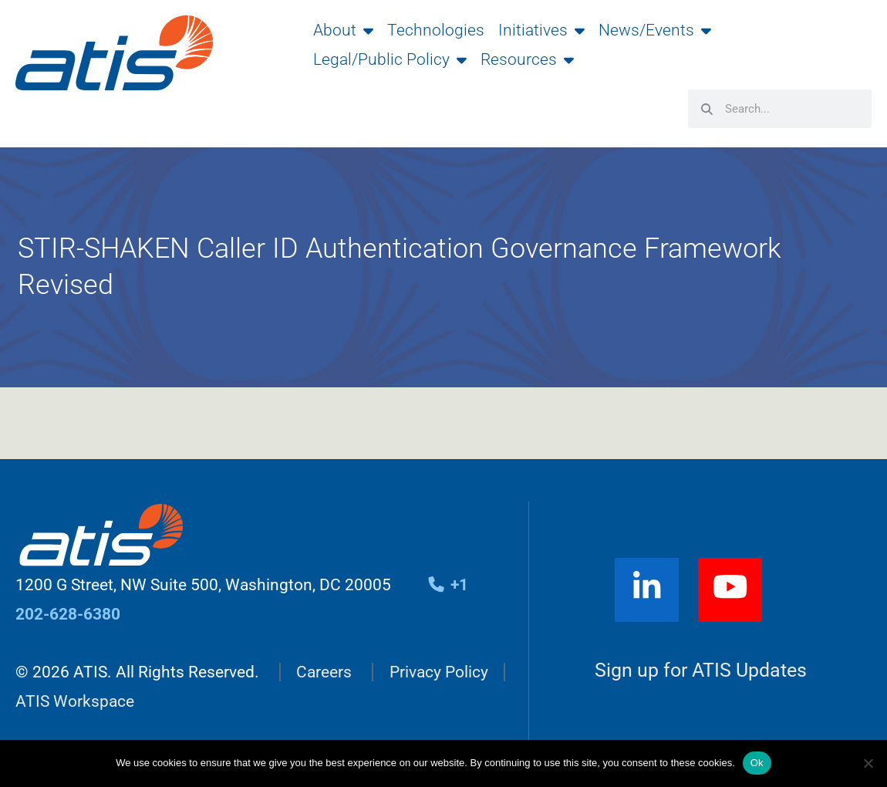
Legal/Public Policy (390, 59)
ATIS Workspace (74, 701)
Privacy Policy (439, 672)
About (343, 30)
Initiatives (541, 30)
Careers (324, 672)
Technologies (435, 30)
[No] (867, 763)
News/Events (655, 30)
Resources (527, 59)
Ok (757, 762)
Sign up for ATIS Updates (701, 670)
